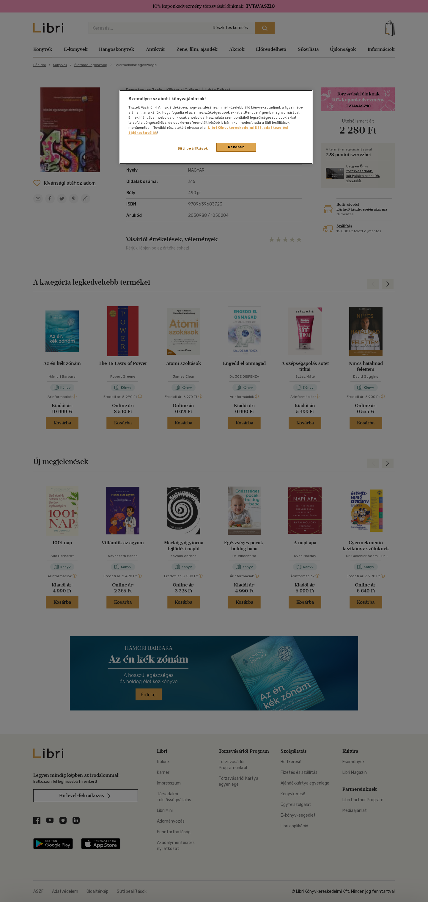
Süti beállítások (192, 148)
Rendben (236, 147)
